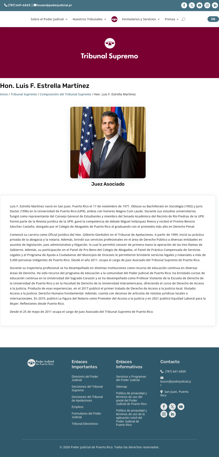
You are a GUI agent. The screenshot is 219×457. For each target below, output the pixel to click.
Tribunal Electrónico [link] (85, 423)
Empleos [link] (77, 407)
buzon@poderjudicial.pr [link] (53, 5)
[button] (184, 5)
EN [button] (213, 19)
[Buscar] (183, 19)
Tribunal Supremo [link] (24, 94)
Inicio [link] (4, 94)
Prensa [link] (170, 19)
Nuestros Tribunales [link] (87, 19)
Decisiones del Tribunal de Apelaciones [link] (87, 398)
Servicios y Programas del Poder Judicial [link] (131, 378)
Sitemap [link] (121, 386)
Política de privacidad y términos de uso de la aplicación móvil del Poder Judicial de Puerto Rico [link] (131, 417)
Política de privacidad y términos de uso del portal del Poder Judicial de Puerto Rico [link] (131, 399)
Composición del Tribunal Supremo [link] (65, 94)
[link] (114, 19)
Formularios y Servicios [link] (139, 19)
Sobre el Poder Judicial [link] (47, 19)
